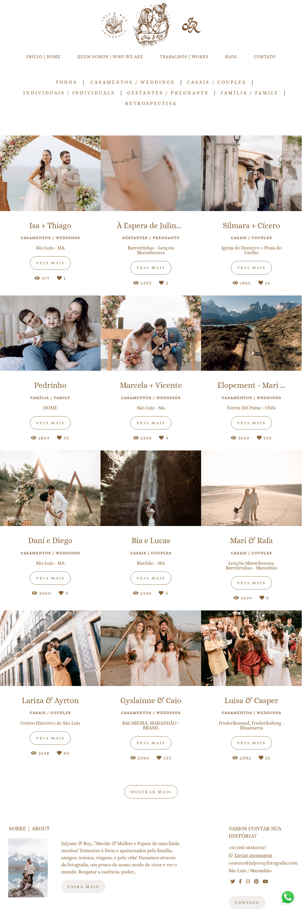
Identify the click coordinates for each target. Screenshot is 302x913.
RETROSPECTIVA (151, 103)
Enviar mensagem (253, 855)
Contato (247, 902)
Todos (66, 82)
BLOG (231, 57)
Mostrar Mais (151, 792)
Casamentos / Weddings (132, 82)
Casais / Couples (216, 82)
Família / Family (249, 93)
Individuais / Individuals (69, 93)
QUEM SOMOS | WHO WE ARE (110, 57)
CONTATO (264, 57)
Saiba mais (83, 886)
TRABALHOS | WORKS (184, 57)
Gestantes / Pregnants (168, 93)
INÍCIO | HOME (44, 57)
